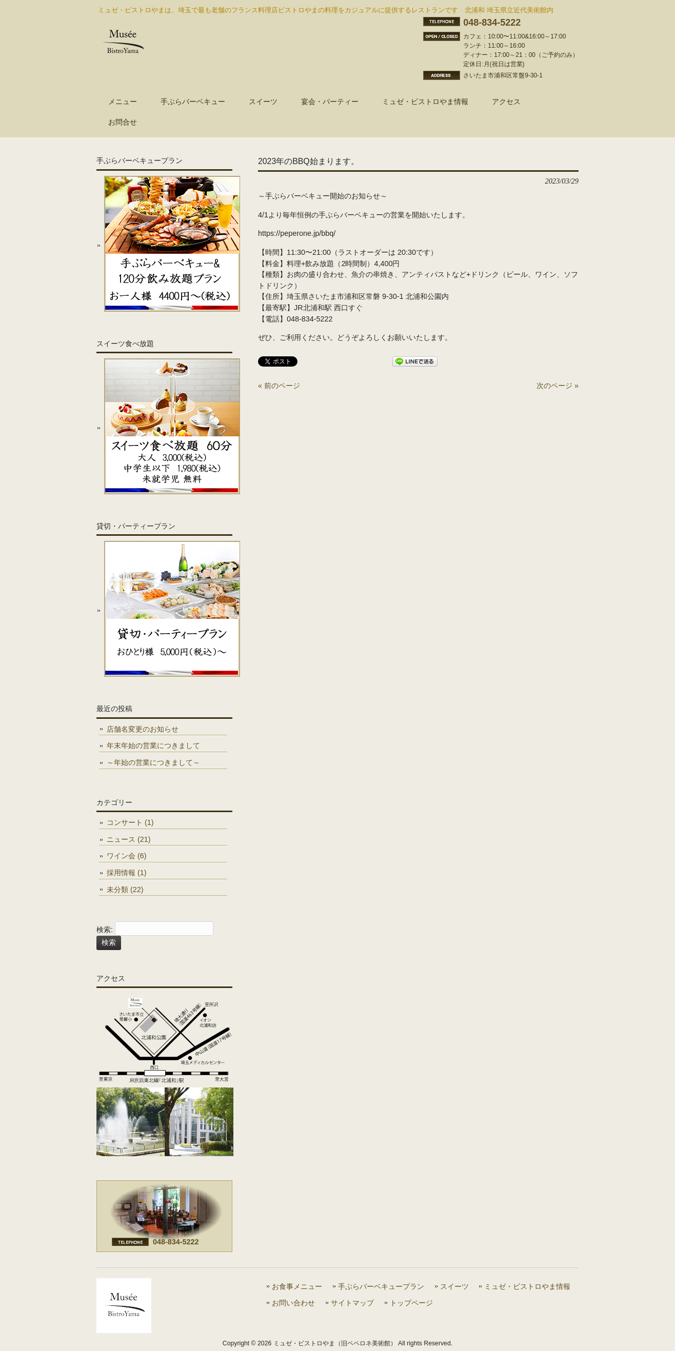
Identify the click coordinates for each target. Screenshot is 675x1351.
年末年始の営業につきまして (153, 745)
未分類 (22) (125, 889)
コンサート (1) (130, 822)
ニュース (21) (129, 839)
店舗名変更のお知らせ (142, 729)
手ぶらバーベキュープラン (381, 1286)
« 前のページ (279, 385)
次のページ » (558, 385)
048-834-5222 (492, 22)
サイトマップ (352, 1303)
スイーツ (454, 1286)
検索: (104, 930)
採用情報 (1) (127, 873)
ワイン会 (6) (127, 856)
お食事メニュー (297, 1286)
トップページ (411, 1303)
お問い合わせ (293, 1303)
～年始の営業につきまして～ (153, 762)
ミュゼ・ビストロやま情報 (527, 1286)
